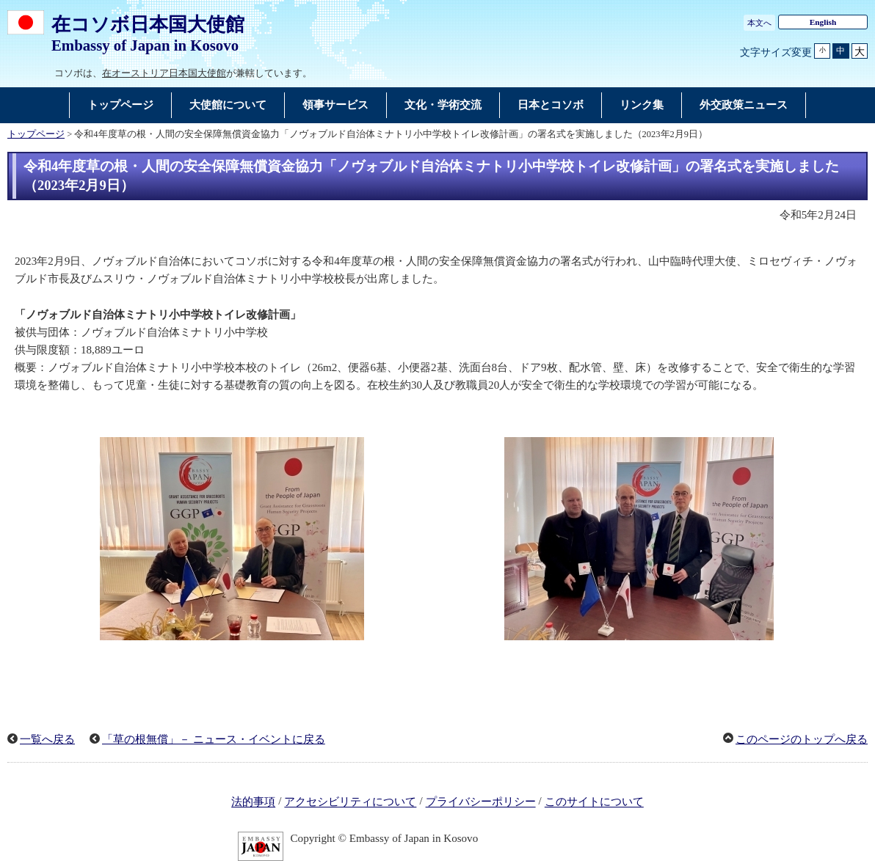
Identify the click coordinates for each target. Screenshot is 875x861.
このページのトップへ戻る (802, 739)
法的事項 (253, 802)
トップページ (36, 134)
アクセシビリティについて (350, 802)
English (823, 22)
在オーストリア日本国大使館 (164, 72)
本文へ (759, 22)
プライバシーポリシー (481, 802)
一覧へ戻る (47, 739)
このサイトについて (594, 802)
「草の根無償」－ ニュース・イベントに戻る (213, 739)
